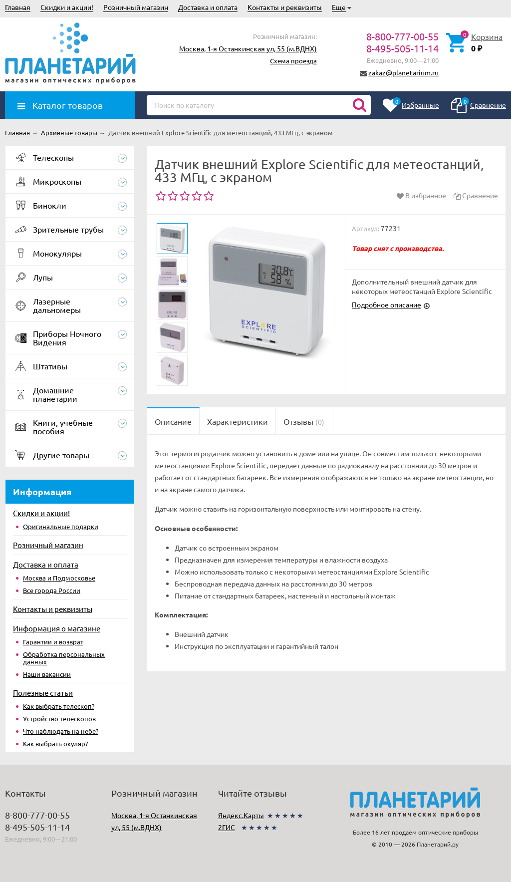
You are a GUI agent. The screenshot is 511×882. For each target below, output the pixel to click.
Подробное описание (386, 304)
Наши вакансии (47, 674)
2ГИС (226, 827)
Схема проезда (293, 60)
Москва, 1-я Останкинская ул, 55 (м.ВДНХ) (248, 48)
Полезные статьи (43, 692)
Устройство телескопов (59, 718)
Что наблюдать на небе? (60, 731)
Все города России (51, 590)
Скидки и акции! (66, 6)
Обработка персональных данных (64, 658)
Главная (17, 6)
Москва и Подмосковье (59, 578)
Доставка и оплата (208, 6)
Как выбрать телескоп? (58, 706)
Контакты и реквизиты (285, 6)
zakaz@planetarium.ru (403, 72)
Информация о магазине (56, 628)
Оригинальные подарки (60, 526)
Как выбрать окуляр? (55, 743)
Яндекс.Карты (241, 815)
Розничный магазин (135, 6)
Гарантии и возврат (53, 641)
